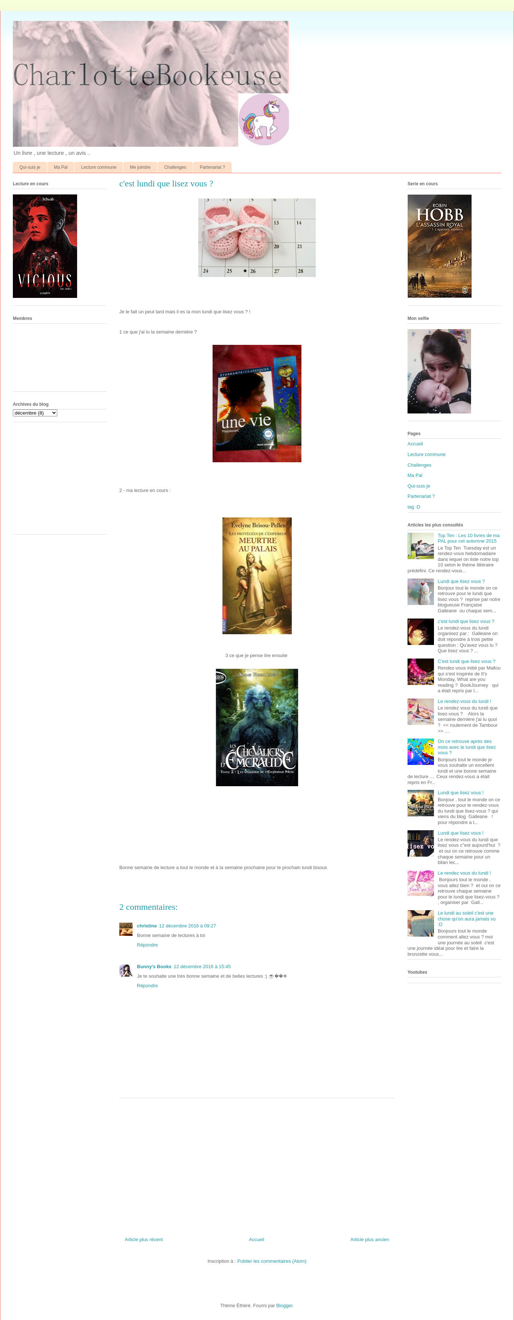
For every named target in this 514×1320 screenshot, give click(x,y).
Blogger (284, 1305)
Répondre (147, 945)
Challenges (175, 167)
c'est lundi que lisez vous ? (466, 621)
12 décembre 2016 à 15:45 (202, 966)
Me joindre (140, 167)
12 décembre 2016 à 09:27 (187, 926)
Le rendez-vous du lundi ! (464, 701)
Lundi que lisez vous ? (461, 581)
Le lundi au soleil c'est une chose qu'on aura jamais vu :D (467, 918)
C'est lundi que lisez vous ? (466, 661)
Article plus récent (144, 1239)
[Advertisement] (257, 1164)
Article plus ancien (370, 1239)
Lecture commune (98, 167)
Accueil (256, 1239)
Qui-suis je (29, 167)
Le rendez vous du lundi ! (464, 873)
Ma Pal (61, 167)
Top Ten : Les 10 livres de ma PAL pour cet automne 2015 (469, 538)
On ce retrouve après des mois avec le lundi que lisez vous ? (467, 747)
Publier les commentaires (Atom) (272, 1261)
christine (147, 926)
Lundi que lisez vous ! (461, 792)
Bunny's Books (154, 966)
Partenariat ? (212, 167)
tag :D (414, 507)
